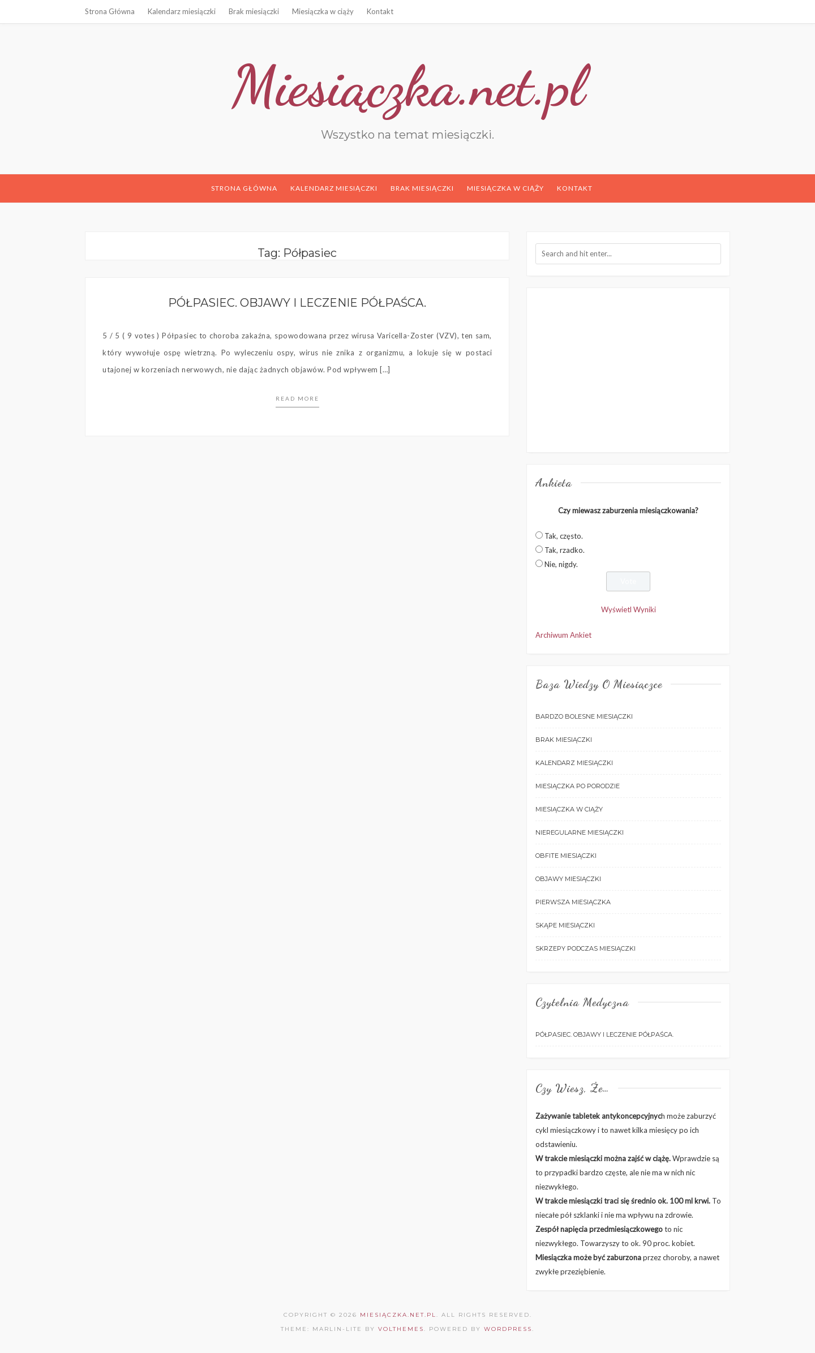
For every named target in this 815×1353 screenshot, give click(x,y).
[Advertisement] (628, 370)
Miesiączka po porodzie (577, 786)
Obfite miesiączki (566, 856)
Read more (297, 398)
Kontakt (380, 11)
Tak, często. (563, 535)
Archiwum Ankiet (563, 634)
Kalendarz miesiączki (182, 11)
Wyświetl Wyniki (628, 609)
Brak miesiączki (254, 11)
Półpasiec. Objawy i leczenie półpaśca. (297, 303)
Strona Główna (110, 11)
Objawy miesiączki (568, 879)
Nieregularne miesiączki (579, 832)
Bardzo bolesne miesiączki (584, 716)
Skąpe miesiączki (565, 925)
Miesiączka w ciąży (323, 11)
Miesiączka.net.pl (407, 86)
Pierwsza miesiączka (573, 902)
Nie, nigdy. (561, 564)
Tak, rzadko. (564, 550)
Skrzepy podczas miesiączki (585, 948)
